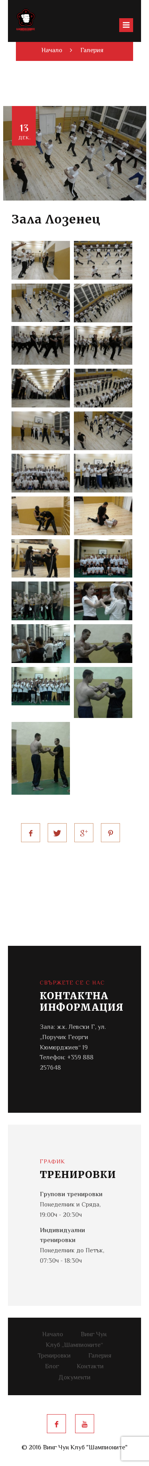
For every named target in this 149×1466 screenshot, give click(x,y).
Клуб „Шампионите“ (74, 1345)
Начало (52, 1335)
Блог (52, 1367)
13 (24, 132)
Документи (74, 1378)
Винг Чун (93, 1335)
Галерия (91, 51)
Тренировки (54, 1356)
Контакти (90, 1367)
